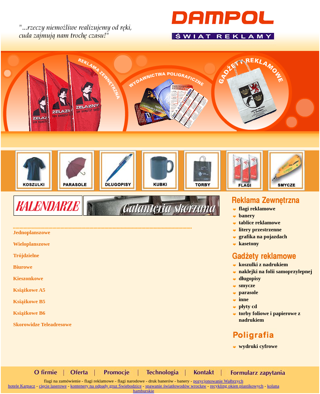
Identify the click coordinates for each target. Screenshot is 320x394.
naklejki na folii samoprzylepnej (275, 271)
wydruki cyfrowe (258, 346)
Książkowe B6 (29, 313)
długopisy (250, 278)
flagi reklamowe (257, 208)
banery (247, 215)
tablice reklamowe (259, 222)
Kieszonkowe (28, 278)
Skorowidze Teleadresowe (42, 324)
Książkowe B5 (29, 301)
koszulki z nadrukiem (263, 264)
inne (244, 299)
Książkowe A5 (29, 290)
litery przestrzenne (260, 229)
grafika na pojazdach (263, 236)
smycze (247, 285)
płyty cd (248, 306)
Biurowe (22, 267)
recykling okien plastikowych (236, 385)
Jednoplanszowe (31, 232)
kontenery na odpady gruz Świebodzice (106, 385)
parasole (248, 292)
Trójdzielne (26, 255)
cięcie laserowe (52, 385)
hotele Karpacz (21, 385)
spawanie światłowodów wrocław (175, 385)
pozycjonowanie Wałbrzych (218, 380)
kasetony (249, 243)
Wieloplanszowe (31, 244)
